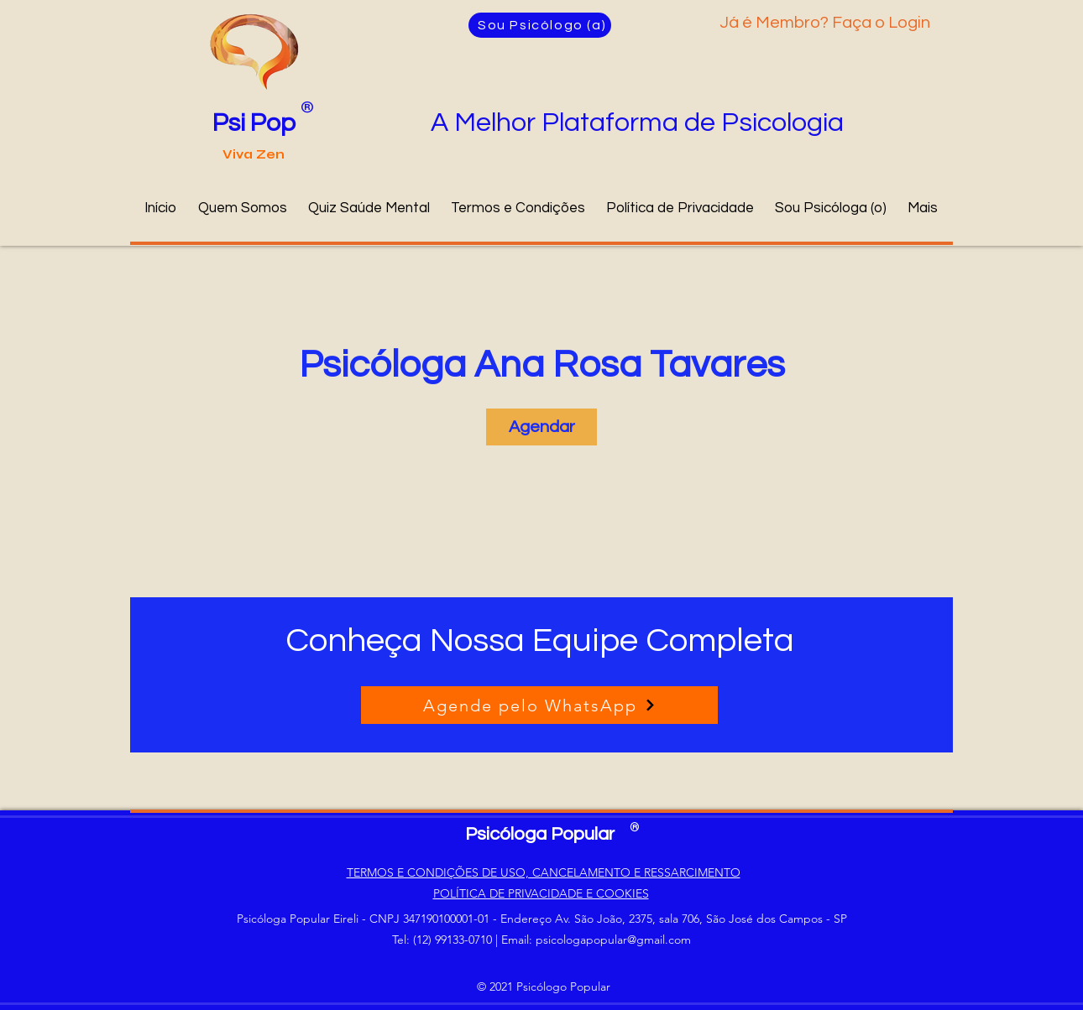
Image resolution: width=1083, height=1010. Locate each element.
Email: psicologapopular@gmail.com (596, 939)
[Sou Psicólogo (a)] (539, 25)
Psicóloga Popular (540, 834)
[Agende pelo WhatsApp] (539, 705)
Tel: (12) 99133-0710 (442, 939)
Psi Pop (254, 123)
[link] (541, 427)
